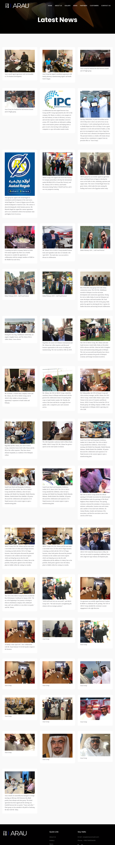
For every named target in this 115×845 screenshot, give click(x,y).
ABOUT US (58, 6)
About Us (52, 823)
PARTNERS (83, 6)
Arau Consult (21, 837)
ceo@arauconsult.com (91, 823)
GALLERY (68, 6)
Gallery (51, 827)
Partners (52, 834)
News (51, 830)
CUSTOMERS (94, 6)
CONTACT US (106, 6)
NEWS (75, 6)
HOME (50, 6)
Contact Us (53, 837)
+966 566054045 (89, 827)
